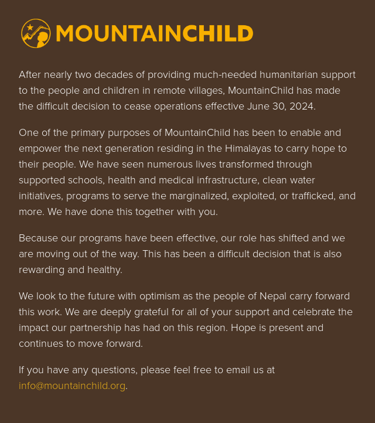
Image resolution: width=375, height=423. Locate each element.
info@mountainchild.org (72, 385)
